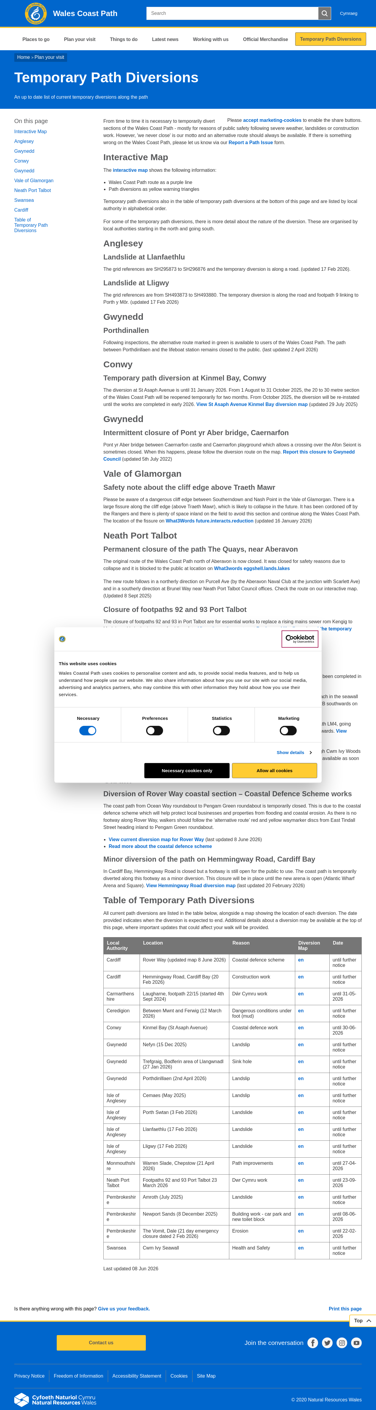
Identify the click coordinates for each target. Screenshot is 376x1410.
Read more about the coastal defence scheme (160, 846)
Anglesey (24, 141)
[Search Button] (324, 13)
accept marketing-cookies (272, 120)
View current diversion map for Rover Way (156, 839)
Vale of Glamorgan (33, 180)
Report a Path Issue (251, 142)
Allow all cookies (275, 770)
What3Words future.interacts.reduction (210, 520)
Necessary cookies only (187, 770)
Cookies (179, 1375)
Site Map (206, 1375)
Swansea (24, 200)
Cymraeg (348, 13)
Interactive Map (30, 131)
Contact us (101, 1342)
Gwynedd (24, 151)
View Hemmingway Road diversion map (191, 885)
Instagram (341, 1342)
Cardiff (21, 210)
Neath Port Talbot (32, 190)
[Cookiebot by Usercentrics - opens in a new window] (300, 639)
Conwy (21, 160)
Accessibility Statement (137, 1375)
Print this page (345, 1308)
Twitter (327, 1342)
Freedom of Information (78, 1375)
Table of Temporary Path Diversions (31, 225)
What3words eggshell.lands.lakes (252, 568)
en (301, 959)
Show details (290, 752)
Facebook (312, 1342)
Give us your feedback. (124, 1308)
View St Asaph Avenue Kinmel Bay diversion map (252, 404)
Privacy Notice (29, 1375)
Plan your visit (49, 57)
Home (23, 57)
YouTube (356, 1342)
